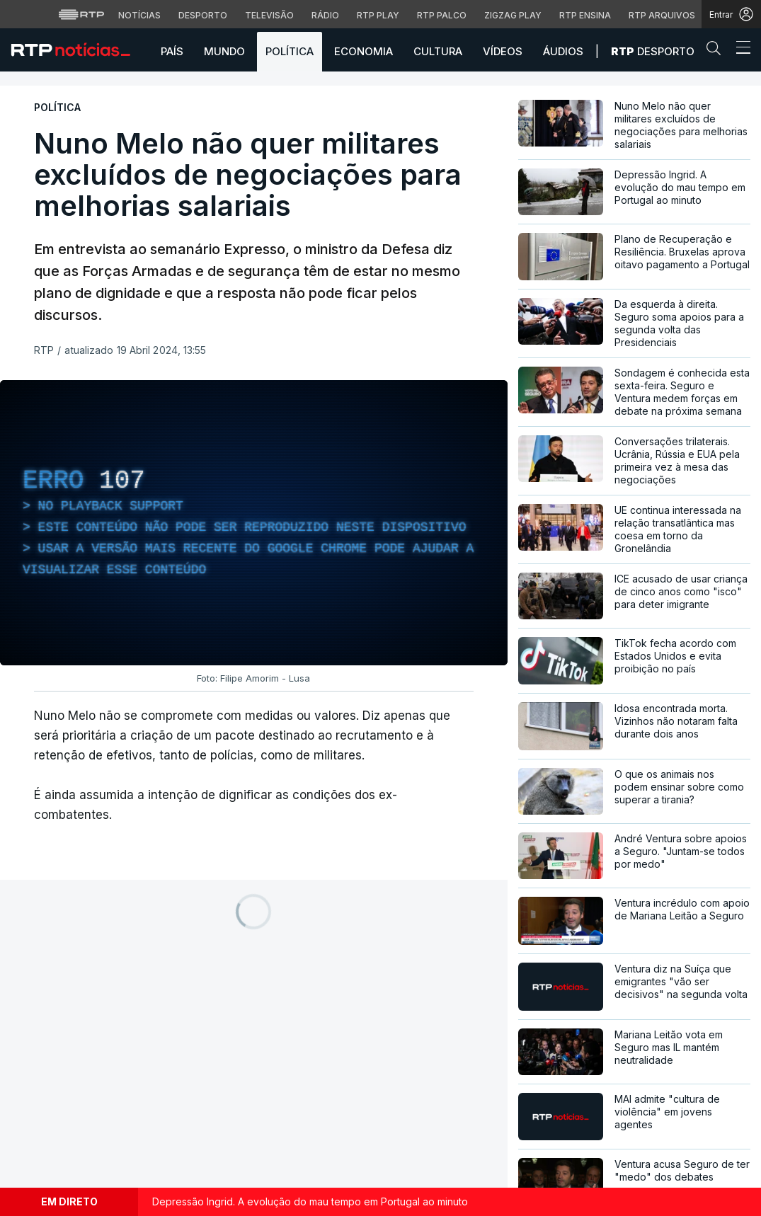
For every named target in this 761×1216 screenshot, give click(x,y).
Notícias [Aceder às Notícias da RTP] (139, 15)
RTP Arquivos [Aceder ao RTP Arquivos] (662, 15)
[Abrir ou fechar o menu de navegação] (739, 49)
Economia (363, 51)
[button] (717, 51)
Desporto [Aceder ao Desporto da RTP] (202, 15)
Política (289, 51)
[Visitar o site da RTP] (81, 14)
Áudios (563, 51)
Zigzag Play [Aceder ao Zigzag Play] (513, 15)
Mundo (224, 51)
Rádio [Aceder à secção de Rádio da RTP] (325, 15)
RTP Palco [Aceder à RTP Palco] (442, 15)
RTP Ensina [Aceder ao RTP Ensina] (585, 15)
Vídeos (502, 51)
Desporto (652, 51)
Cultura (437, 51)
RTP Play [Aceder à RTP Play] (378, 15)
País (172, 51)
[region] (254, 522)
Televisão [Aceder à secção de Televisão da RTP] (269, 15)
